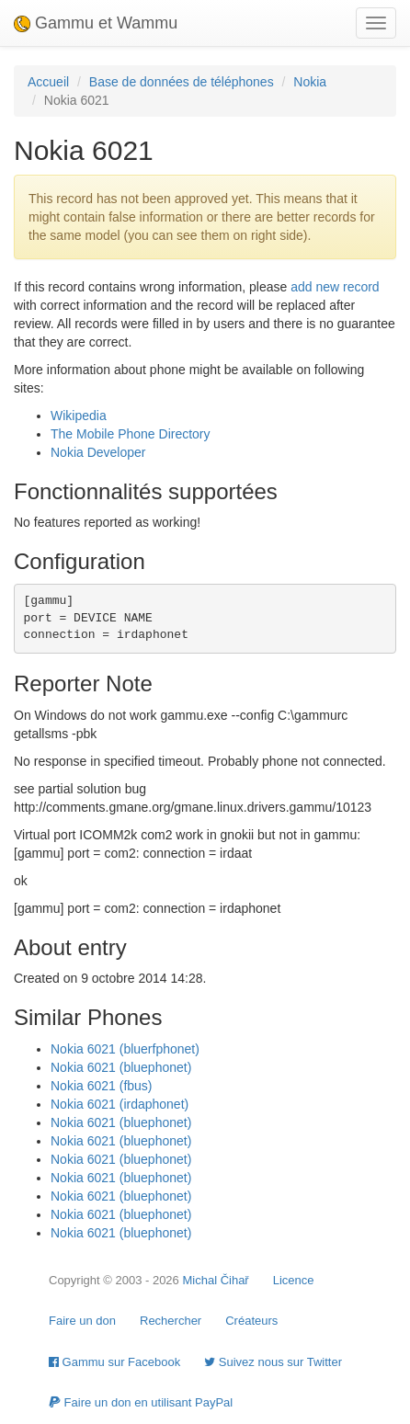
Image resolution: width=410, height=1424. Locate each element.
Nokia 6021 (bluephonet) (121, 1067)
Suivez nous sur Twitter (273, 1362)
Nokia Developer (98, 452)
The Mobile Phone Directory (131, 434)
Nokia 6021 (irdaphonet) (119, 1104)
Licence (293, 1280)
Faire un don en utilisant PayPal (141, 1402)
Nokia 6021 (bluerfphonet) (125, 1049)
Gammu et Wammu (95, 23)
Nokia (309, 81)
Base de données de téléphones (181, 81)
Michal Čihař (215, 1280)
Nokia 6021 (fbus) (102, 1085)
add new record (335, 286)
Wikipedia (79, 415)
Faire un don (82, 1320)
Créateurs (251, 1320)
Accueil (48, 81)
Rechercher (170, 1320)
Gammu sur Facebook (114, 1362)
